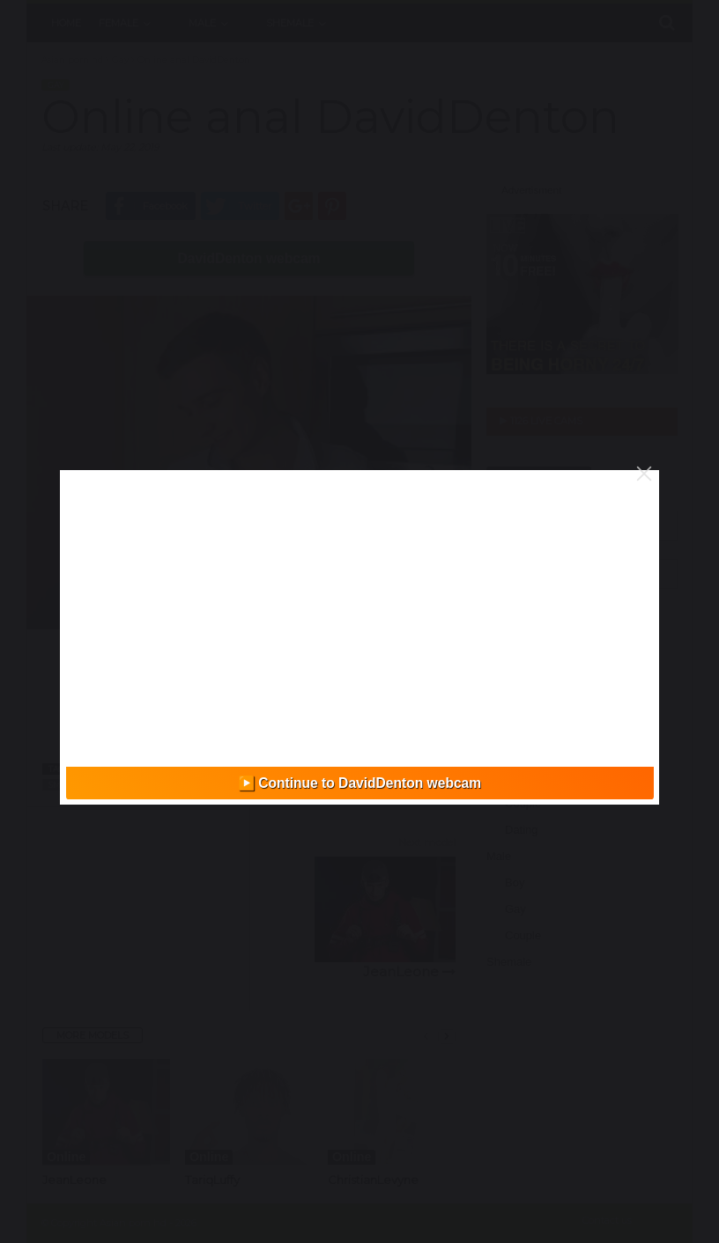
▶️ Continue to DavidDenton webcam (359, 783)
